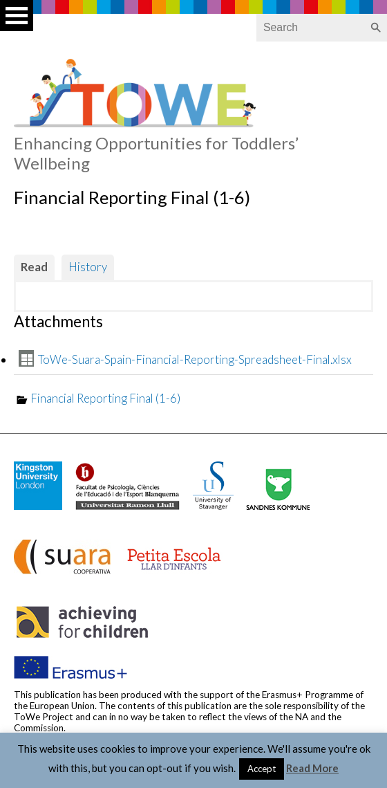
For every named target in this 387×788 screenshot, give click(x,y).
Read (34, 266)
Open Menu (16, 15)
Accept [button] (261, 768)
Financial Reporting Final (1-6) (105, 398)
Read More (312, 768)
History (87, 266)
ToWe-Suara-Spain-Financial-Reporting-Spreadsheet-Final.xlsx (195, 359)
